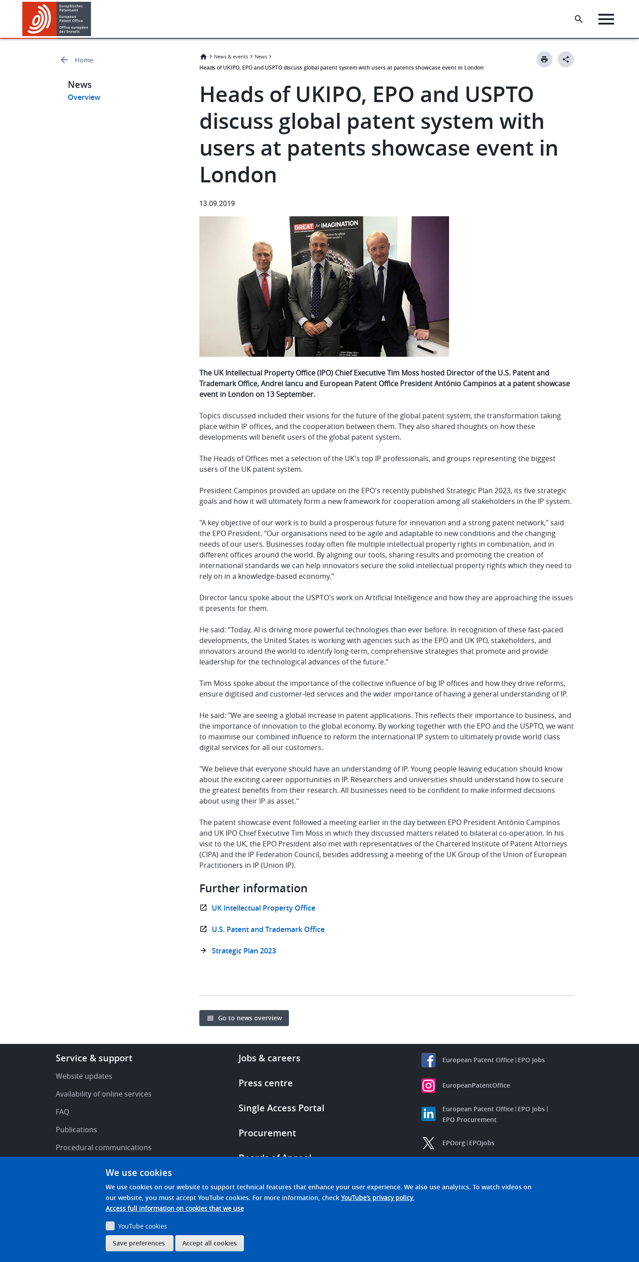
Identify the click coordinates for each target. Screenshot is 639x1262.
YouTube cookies (142, 1226)
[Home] (56, 19)
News (261, 56)
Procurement (267, 1133)
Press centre (266, 1083)
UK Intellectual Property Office (263, 908)
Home (84, 60)
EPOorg (453, 1142)
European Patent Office (478, 1060)
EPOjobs (482, 1142)
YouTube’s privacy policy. (377, 1197)
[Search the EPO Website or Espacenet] (579, 19)
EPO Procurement (469, 1119)
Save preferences (139, 1243)
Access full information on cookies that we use (175, 1208)
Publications (76, 1129)
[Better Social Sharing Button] (566, 59)
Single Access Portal (282, 1108)
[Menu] (606, 19)
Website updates (84, 1076)
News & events (231, 56)
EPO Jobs (531, 1060)
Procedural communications (104, 1147)
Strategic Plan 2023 (244, 951)
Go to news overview (250, 1018)
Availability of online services (104, 1094)
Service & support (94, 1058)
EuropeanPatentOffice (476, 1085)
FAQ (62, 1112)
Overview (84, 97)
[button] (92, 19)
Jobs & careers (270, 1058)
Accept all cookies (209, 1243)
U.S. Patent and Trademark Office (268, 929)
